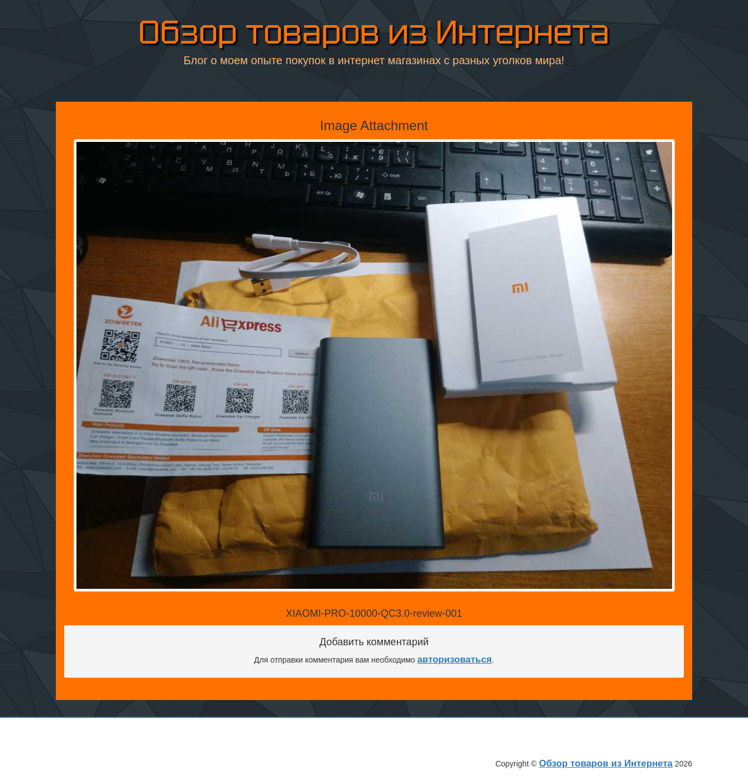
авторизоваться (455, 659)
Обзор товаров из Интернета (374, 34)
